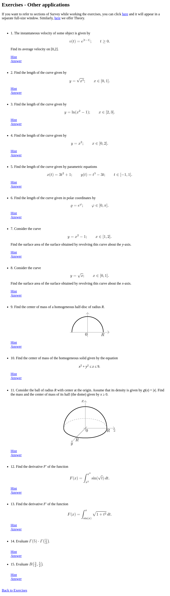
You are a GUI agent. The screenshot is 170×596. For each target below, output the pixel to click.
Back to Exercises (14, 590)
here (125, 14)
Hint (14, 57)
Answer (16, 61)
